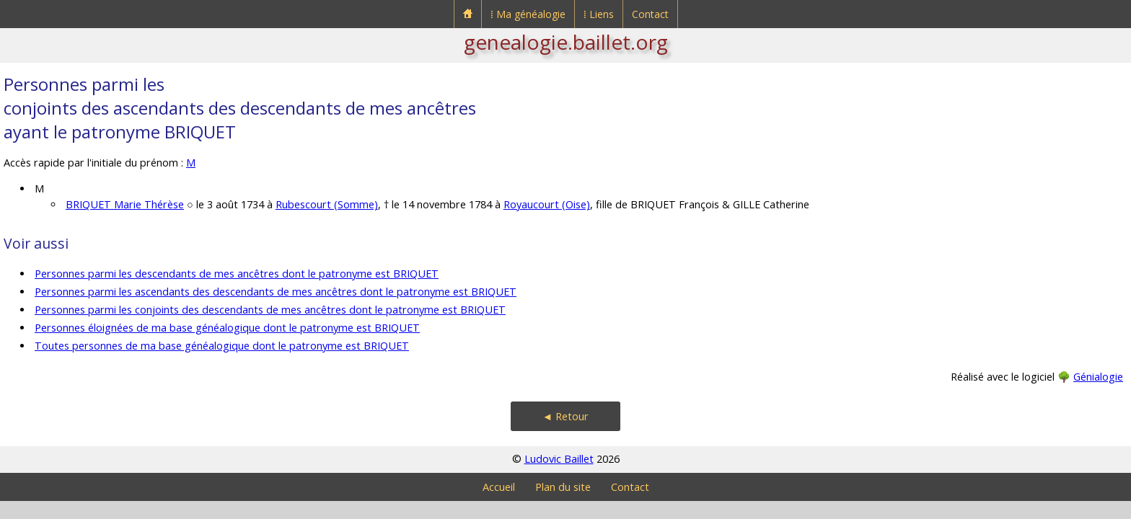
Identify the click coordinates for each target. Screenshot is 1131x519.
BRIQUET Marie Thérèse (125, 204)
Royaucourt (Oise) (546, 204)
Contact (650, 14)
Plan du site (563, 487)
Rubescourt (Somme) (327, 204)
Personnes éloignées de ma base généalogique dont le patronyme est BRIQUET (227, 327)
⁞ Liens (599, 14)
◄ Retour (565, 416)
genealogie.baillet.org (566, 42)
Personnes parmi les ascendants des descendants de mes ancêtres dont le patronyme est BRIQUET (275, 291)
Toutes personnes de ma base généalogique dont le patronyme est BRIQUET (222, 345)
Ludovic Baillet (559, 459)
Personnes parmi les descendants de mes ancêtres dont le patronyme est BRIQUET (237, 273)
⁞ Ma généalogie (528, 14)
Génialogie (1098, 376)
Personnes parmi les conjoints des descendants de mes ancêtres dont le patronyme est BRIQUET (270, 309)
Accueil (499, 487)
